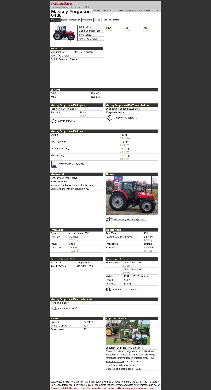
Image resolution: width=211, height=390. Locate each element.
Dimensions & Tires (117, 259)
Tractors (55, 7)
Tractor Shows (145, 10)
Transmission (74, 20)
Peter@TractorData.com (126, 365)
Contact (156, 10)
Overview (55, 20)
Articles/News (131, 10)
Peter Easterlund (115, 361)
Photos (97, 20)
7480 (53, 96)
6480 (86, 7)
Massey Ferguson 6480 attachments (71, 299)
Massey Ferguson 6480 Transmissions (127, 105)
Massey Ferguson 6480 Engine (68, 105)
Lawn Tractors (108, 10)
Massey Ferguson (71, 7)
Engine (64, 20)
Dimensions (87, 20)
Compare (119, 10)
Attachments (114, 20)
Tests (104, 20)
